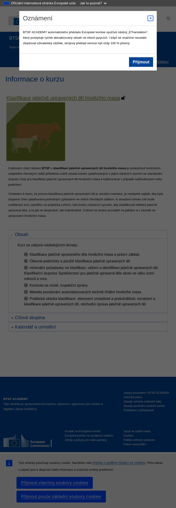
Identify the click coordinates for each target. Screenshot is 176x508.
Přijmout (141, 62)
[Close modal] (150, 18)
